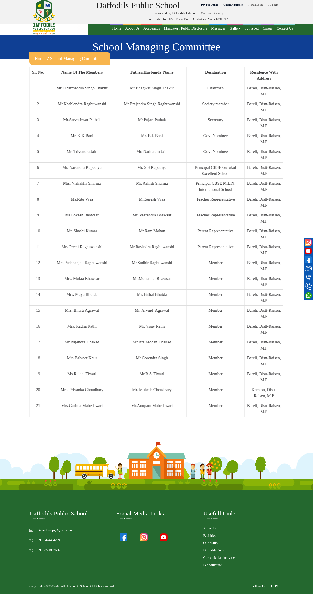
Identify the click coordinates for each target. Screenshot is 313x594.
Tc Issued (252, 28)
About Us (132, 28)
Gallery (235, 28)
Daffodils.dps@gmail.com (54, 530)
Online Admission (233, 4)
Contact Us (284, 28)
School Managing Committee (75, 58)
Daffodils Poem (214, 550)
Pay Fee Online (209, 4)
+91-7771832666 (48, 550)
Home (116, 28)
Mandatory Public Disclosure (185, 28)
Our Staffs (210, 543)
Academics (151, 28)
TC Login (273, 4)
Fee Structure (212, 565)
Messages (218, 28)
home (40, 58)
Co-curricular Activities (219, 557)
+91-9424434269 (48, 540)
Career (268, 28)
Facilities (209, 535)
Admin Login (256, 4)
